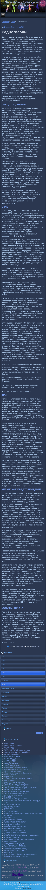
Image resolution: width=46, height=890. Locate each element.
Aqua (18, 878)
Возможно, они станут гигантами (16, 856)
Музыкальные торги (11, 754)
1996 (3, 665)
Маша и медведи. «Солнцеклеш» (16, 791)
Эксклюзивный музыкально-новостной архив (23, 4)
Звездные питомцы (11, 764)
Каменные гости (10, 775)
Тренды (4, 712)
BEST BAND (36, 871)
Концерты (5, 700)
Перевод (5, 704)
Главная (5, 22)
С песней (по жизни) (11, 838)
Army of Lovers (7, 865)
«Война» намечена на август (15, 847)
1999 (3, 676)
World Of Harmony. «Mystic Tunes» (16, 784)
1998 (13, 22)
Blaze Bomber (7, 868)
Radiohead (35, 646)
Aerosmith (6, 875)
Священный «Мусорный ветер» (16, 799)
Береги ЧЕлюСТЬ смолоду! (14, 782)
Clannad (5, 871)
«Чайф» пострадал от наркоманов (17, 753)
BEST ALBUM (35, 865)
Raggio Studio (26, 888)
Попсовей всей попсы (12, 756)
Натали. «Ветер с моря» (13, 795)
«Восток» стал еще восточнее (15, 823)
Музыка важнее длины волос (15, 850)
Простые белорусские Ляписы (15, 767)
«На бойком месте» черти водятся (17, 751)
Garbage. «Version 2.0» (12, 828)
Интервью (5, 692)
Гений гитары (9, 747)
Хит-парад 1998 (10, 817)
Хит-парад (6, 720)
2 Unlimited (19, 867)
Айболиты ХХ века (11, 749)
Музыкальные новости (27, 883)
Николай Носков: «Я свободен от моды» (19, 839)
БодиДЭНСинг (9, 797)
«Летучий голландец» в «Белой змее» (18, 773)
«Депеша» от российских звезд (15, 849)
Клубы (4, 696)
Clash (10, 871)
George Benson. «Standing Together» (17, 786)
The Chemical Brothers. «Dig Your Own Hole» (20, 788)
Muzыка (5, 680)
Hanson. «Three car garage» (14, 830)
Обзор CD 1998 (10, 760)
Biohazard (12, 878)
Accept (29, 871)
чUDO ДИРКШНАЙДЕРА (13, 819)
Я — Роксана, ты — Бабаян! (14, 845)
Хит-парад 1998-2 (10, 762)
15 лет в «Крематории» (12, 771)
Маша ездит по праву (12, 806)
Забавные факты (8, 688)
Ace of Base (19, 870)
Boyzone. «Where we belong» (15, 826)
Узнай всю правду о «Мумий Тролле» (18, 778)
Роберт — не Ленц (11, 841)
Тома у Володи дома (12, 765)
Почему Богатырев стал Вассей (16, 769)
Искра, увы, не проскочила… (15, 821)
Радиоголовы (9, 743)
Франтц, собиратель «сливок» (15, 832)
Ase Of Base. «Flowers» (12, 789)
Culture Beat (35, 875)
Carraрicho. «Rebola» (12, 825)
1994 (3, 657)
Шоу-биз (5, 724)
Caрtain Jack (30, 868)
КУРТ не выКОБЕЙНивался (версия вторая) (20, 854)
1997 (3, 669)
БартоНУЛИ (8, 777)
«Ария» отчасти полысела (14, 843)
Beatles (18, 874)
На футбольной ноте (12, 804)
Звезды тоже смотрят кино (14, 834)
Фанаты (5, 716)
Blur (37, 868)
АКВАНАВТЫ (9, 808)
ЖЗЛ (21, 646)
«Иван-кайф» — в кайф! (13, 27)
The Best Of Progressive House (15, 793)
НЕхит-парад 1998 (11, 758)
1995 (3, 661)
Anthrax (27, 865)
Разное (4, 708)
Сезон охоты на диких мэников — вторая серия (21, 836)
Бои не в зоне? (9, 780)
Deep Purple (18, 865)
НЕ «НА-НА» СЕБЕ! (11, 812)
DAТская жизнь (10, 810)
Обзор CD (8, 852)
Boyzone (27, 875)
